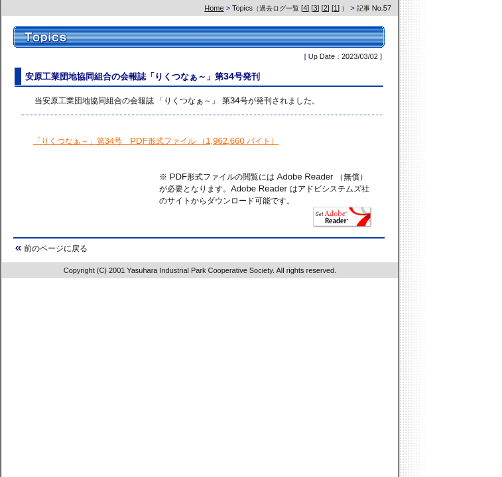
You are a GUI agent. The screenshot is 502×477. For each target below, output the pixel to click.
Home (213, 8)
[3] (315, 8)
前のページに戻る (56, 248)
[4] (305, 8)
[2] (326, 8)
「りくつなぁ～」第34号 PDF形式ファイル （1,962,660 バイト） (156, 141)
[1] (336, 8)
